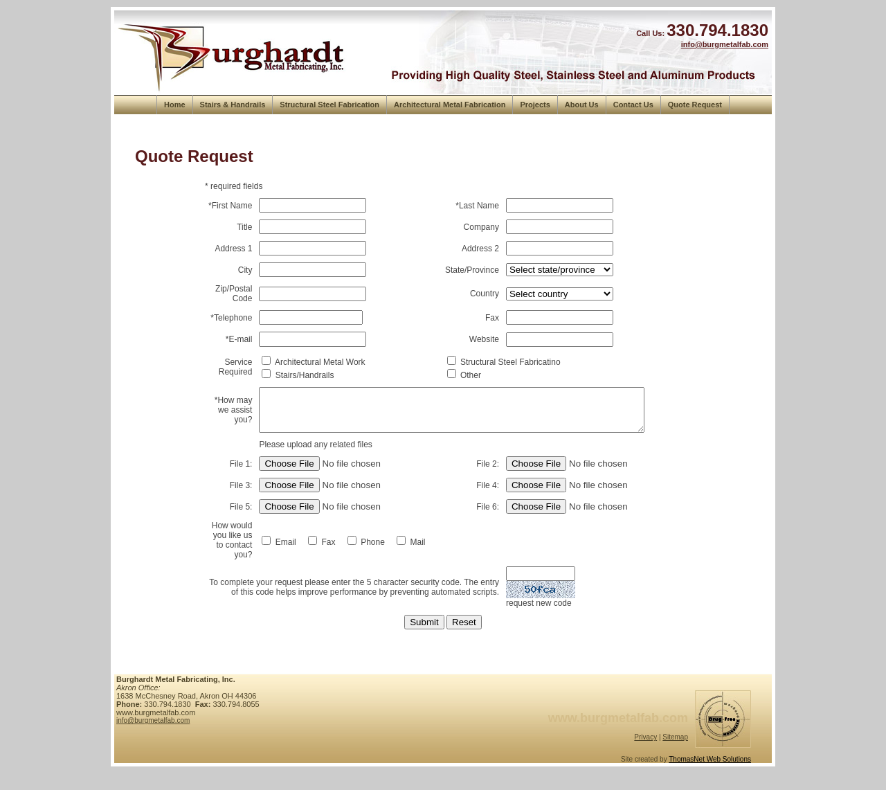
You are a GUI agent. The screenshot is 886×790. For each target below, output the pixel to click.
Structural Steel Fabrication (329, 104)
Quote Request (695, 104)
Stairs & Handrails (233, 104)
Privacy (645, 750)
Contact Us (633, 104)
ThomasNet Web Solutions (710, 772)
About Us (582, 104)
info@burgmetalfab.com (724, 44)
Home (175, 104)
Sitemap (675, 750)
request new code (541, 616)
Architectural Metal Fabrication (449, 104)
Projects (535, 104)
